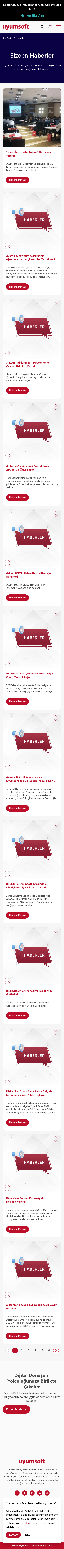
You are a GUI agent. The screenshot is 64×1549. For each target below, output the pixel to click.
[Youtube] (47, 1493)
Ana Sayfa (7, 38)
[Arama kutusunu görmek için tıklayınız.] (42, 27)
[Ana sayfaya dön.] (10, 27)
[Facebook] (24, 1493)
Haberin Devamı (17, 179)
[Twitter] (32, 1493)
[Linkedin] (39, 1493)
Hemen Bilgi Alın (32, 15)
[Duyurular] (49, 27)
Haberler (21, 38)
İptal (27, 1534)
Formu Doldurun (16, 1409)
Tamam (13, 1534)
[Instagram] (17, 1493)
